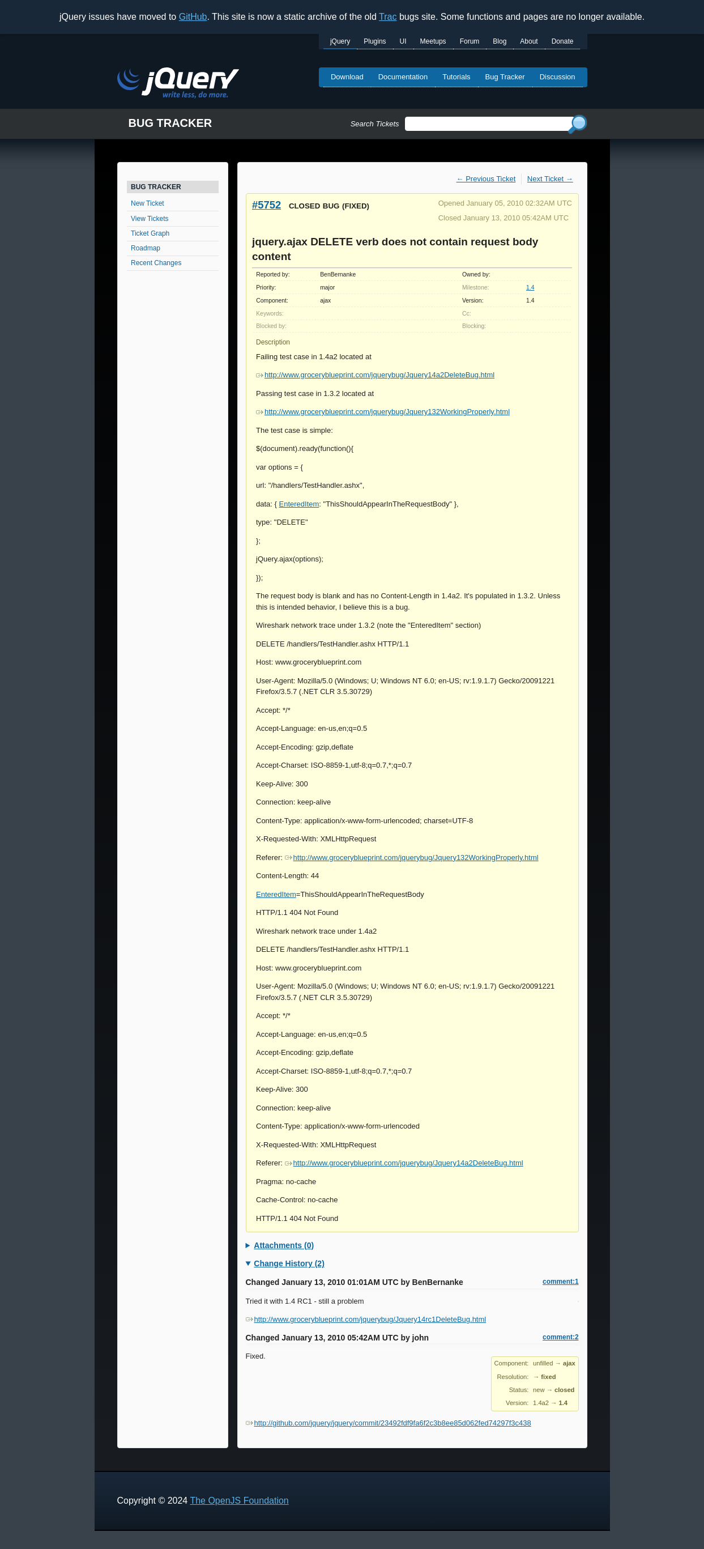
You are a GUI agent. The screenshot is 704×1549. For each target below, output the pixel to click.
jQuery (340, 41)
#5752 (266, 205)
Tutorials (456, 77)
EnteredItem (299, 504)
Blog (499, 41)
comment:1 (560, 1282)
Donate (563, 41)
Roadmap (145, 248)
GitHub (193, 17)
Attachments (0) (284, 1245)
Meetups (433, 41)
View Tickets (149, 219)
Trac (387, 17)
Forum (470, 41)
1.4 (530, 287)
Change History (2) (289, 1263)
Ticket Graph (150, 233)
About (528, 41)
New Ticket (147, 203)
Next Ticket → (550, 179)
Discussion (557, 77)
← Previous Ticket (486, 179)
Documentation (403, 77)
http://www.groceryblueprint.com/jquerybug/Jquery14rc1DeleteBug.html (366, 1319)
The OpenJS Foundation (239, 1500)
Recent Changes (156, 263)
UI (403, 41)
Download (347, 77)
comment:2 (560, 1337)
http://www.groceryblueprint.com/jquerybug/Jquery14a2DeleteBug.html (375, 375)
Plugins (375, 41)
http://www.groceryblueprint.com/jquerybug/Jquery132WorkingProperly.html (383, 411)
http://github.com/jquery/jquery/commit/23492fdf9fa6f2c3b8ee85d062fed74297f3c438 (388, 1423)
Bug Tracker (505, 77)
